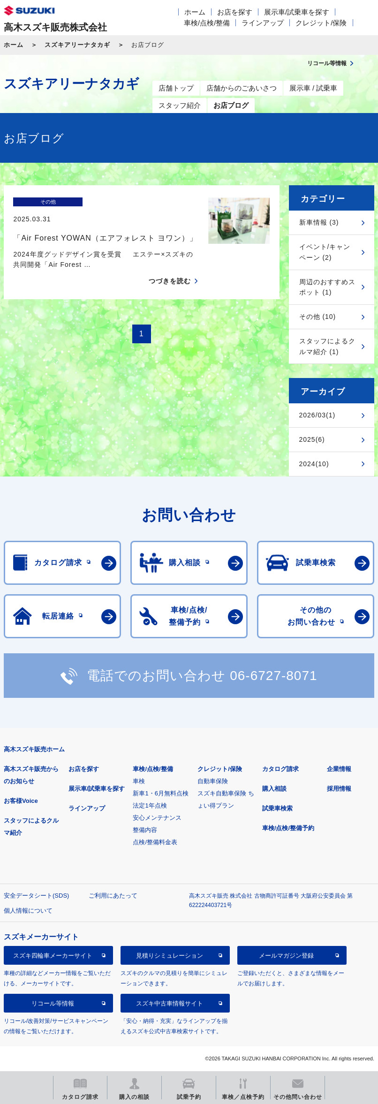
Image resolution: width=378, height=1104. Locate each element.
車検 (139, 781)
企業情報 (339, 768)
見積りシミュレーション (169, 955)
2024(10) (314, 464)
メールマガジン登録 (286, 955)
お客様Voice (21, 800)
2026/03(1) (317, 415)
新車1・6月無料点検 (160, 793)
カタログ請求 (280, 768)
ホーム (194, 11)
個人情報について (28, 910)
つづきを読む (170, 264)
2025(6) (312, 439)
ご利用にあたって (113, 895)
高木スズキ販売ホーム (34, 749)
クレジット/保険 (321, 22)
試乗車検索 (277, 808)
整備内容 (145, 829)
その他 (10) (317, 316)
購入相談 (274, 788)
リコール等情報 (52, 1003)
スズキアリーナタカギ (77, 44)
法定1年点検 (149, 805)
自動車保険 (212, 781)
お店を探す (234, 11)
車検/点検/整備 (207, 22)
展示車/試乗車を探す (296, 11)
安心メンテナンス (157, 817)
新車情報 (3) (319, 222)
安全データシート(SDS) (36, 895)
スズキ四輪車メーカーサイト (52, 955)
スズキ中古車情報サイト (169, 1003)
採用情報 (339, 788)
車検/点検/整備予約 (288, 828)
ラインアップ (263, 22)
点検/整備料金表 (155, 842)
